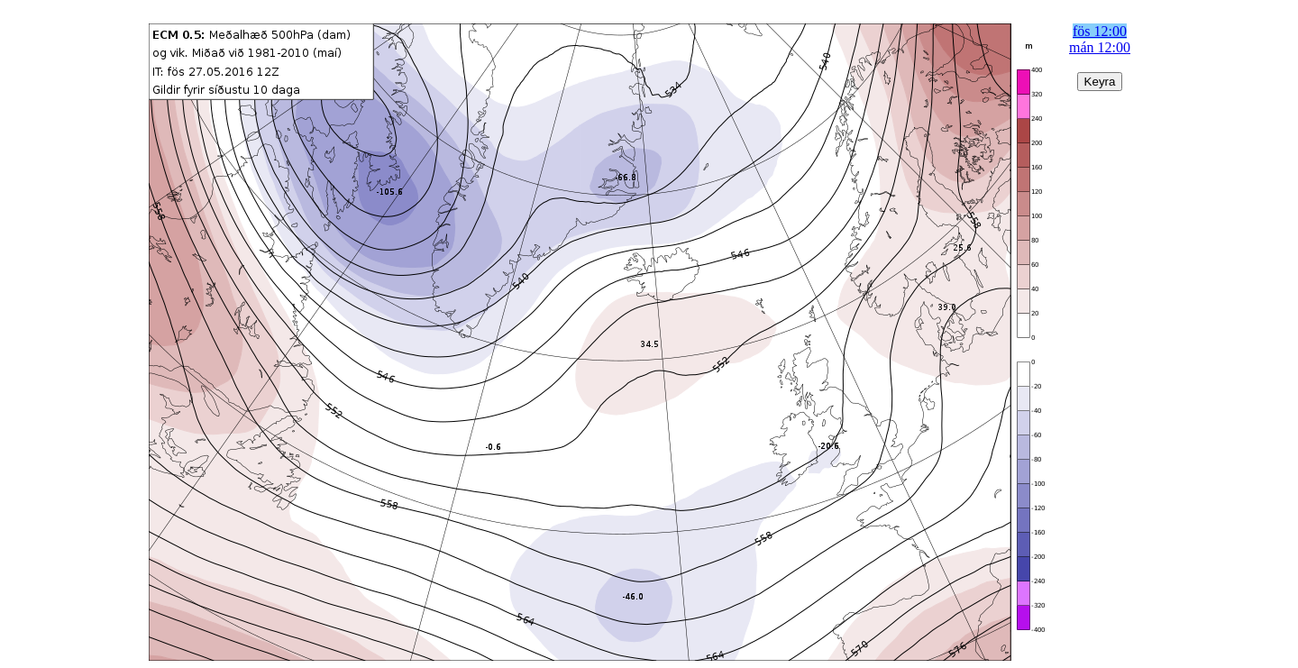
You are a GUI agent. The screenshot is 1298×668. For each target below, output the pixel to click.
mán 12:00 (1099, 47)
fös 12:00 (1100, 31)
